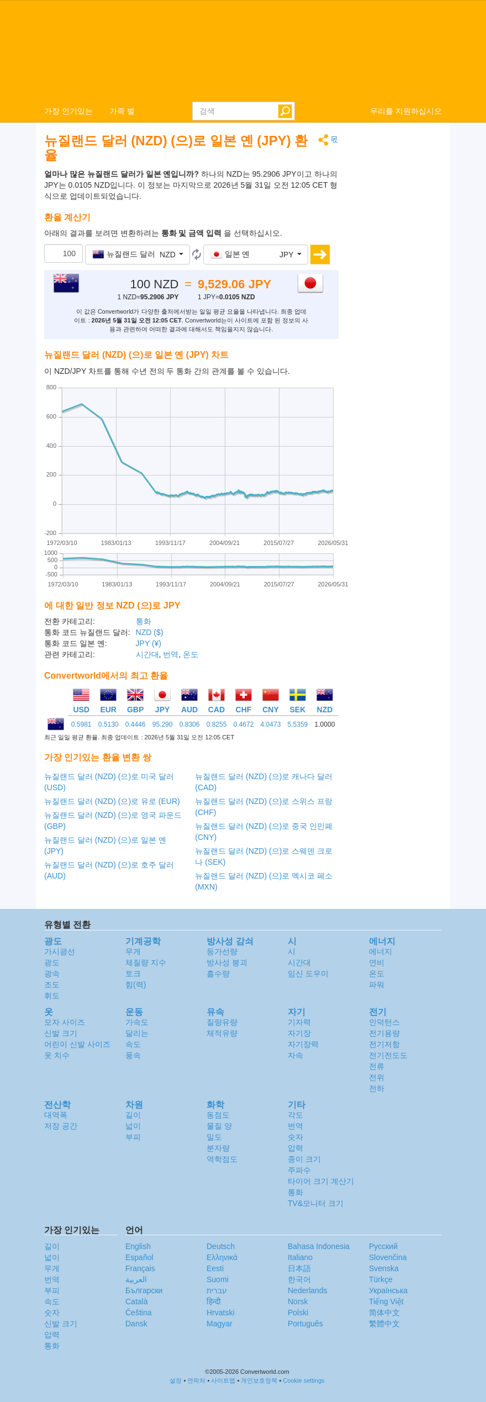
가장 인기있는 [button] (68, 111)
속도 (133, 1044)
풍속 (133, 1055)
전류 (376, 1066)
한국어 (299, 1279)
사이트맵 (223, 1380)
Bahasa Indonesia (319, 1246)
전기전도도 (388, 1055)
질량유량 (222, 1022)
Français (140, 1268)
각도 (295, 1114)
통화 (143, 621)
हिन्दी (214, 1301)
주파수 (299, 1170)
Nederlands (307, 1290)
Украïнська (388, 1290)
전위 (376, 1077)
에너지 (380, 951)
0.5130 (108, 724)
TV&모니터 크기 (316, 1203)
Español (139, 1257)
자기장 (299, 1033)
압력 (295, 1148)
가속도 (137, 1022)
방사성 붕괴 (227, 962)
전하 (376, 1088)
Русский (383, 1246)
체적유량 (222, 1033)
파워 (376, 984)
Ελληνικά (222, 1257)
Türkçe (381, 1279)
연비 (376, 962)
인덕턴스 (384, 1022)
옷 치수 (57, 1055)
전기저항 (384, 1044)
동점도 (218, 1114)
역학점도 (222, 1159)
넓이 (133, 1125)
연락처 (196, 1380)
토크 (133, 973)
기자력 (299, 1022)
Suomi (218, 1279)
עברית (217, 1290)
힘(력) (135, 984)
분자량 (218, 1148)
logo (243, 50)
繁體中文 (384, 1323)
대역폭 (55, 1114)
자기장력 (303, 1044)
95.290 (162, 724)
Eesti (215, 1268)
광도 (52, 962)
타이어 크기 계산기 (321, 1181)
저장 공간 (60, 1125)
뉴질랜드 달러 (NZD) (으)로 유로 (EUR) (112, 801)
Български (143, 1290)
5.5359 (298, 724)
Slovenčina (388, 1257)
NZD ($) (149, 632)
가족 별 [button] (122, 111)
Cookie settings (303, 1380)
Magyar (220, 1323)
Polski (298, 1312)
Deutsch (221, 1246)
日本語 (299, 1268)
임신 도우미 (308, 973)
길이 (133, 1114)
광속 (52, 973)
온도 (190, 654)
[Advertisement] (398, 299)
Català (136, 1301)
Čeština (138, 1312)
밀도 (214, 1137)
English (138, 1246)
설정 (176, 1380)
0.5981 (81, 724)
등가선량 (222, 951)
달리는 (137, 1033)
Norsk (298, 1301)
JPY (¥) (148, 643)
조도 (52, 984)
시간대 (147, 654)
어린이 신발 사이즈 (77, 1044)
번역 (170, 654)
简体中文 (384, 1312)
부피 (133, 1137)
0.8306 (189, 724)
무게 (133, 951)
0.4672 (244, 724)
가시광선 (59, 951)
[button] (137, 254)
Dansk (136, 1323)
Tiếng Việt (386, 1301)
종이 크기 (304, 1159)
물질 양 (219, 1125)
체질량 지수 (145, 962)
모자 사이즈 (64, 1022)
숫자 (295, 1137)
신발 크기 (60, 1033)
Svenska (384, 1268)
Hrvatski (221, 1312)
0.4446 (135, 724)
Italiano (300, 1257)
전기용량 (384, 1033)
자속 (295, 1055)
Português (305, 1323)
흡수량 (218, 973)
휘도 (52, 995)
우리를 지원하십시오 (406, 111)
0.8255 (217, 724)
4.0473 (271, 724)
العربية (136, 1279)
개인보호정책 (259, 1380)
